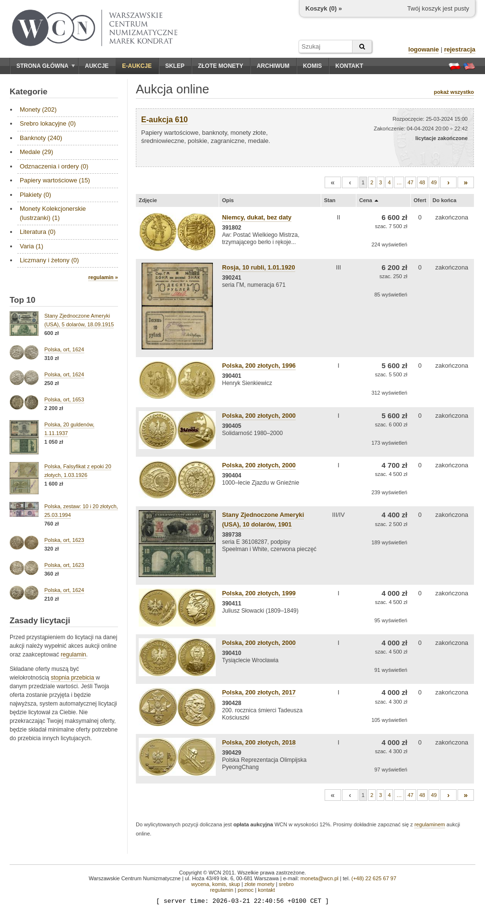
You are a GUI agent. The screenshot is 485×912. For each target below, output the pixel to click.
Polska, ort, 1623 (64, 540)
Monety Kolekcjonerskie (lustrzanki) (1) (53, 213)
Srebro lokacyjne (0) (48, 123)
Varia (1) (31, 246)
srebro (286, 884)
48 (422, 182)
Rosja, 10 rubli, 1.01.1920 (258, 267)
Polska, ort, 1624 (64, 349)
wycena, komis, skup (215, 884)
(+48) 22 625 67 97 (374, 878)
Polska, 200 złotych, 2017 (259, 692)
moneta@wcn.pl (320, 878)
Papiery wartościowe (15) (55, 180)
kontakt (266, 890)
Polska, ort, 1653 (64, 399)
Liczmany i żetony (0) (49, 260)
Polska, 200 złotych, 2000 (259, 415)
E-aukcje (137, 66)
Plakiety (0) (35, 194)
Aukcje (96, 66)
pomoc (245, 890)
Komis (312, 66)
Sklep (174, 66)
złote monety (259, 884)
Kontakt (349, 66)
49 (434, 182)
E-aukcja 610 (164, 120)
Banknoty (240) (41, 137)
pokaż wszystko (454, 92)
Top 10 (23, 300)
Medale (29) (36, 151)
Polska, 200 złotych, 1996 (259, 365)
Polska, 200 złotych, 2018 (259, 742)
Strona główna (45, 66)
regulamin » (103, 277)
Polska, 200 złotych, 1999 (259, 593)
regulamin (73, 654)
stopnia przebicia (72, 677)
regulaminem (429, 824)
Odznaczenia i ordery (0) (54, 166)
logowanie (423, 49)
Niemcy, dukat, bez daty (256, 217)
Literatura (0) (37, 231)
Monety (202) (38, 109)
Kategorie (28, 91)
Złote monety (220, 66)
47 (410, 182)
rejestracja (459, 49)
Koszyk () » (323, 8)
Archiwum (273, 66)
